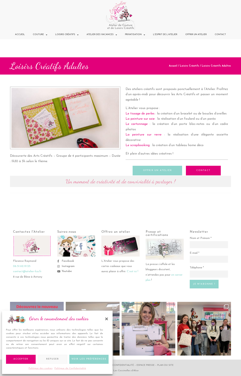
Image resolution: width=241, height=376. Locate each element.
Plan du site (165, 365)
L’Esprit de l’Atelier (165, 34)
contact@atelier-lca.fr (27, 271)
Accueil (20, 34)
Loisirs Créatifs (67, 35)
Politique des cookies (40, 368)
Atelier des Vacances (102, 35)
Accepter (20, 359)
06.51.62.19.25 (21, 266)
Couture (40, 35)
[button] (107, 319)
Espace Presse (145, 365)
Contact (220, 34)
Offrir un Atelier (196, 34)
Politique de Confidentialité (70, 368)
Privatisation (135, 35)
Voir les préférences (89, 359)
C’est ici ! (132, 271)
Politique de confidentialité (114, 365)
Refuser (52, 359)
